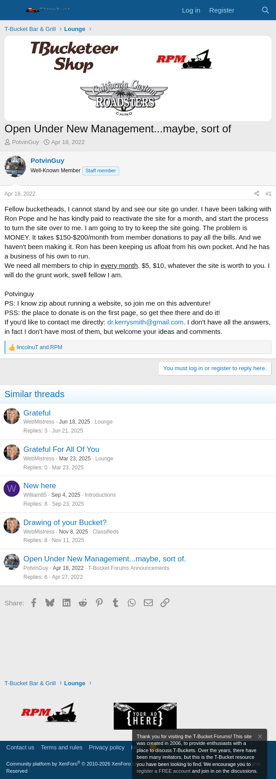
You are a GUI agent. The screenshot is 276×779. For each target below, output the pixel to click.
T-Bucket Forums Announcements (128, 568)
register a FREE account (164, 771)
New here (39, 485)
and (39, 347)
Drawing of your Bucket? (65, 522)
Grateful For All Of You (61, 449)
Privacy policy (107, 747)
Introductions (100, 495)
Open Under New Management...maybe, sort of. (104, 559)
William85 (35, 495)
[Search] (265, 10)
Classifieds (106, 532)
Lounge (104, 422)
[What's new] (247, 10)
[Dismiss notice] (259, 737)
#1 (269, 194)
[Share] (257, 194)
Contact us (20, 747)
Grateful (36, 413)
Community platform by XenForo (73, 763)
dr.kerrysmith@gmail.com (145, 322)
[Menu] (12, 10)
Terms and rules (61, 747)
